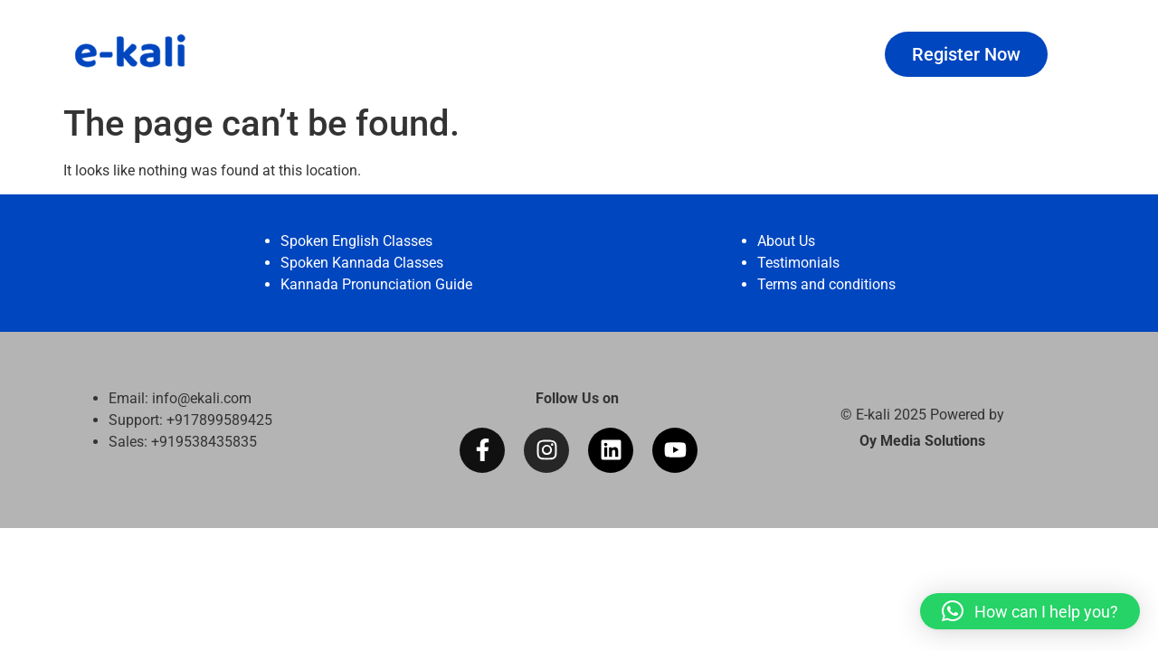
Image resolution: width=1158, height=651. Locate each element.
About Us (786, 241)
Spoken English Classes (356, 241)
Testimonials (798, 262)
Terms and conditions (826, 284)
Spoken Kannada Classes (361, 262)
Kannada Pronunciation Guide (376, 284)
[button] (1030, 611)
